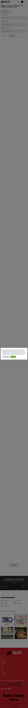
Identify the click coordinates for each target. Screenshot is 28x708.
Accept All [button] (13, 356)
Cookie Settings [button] (6, 356)
